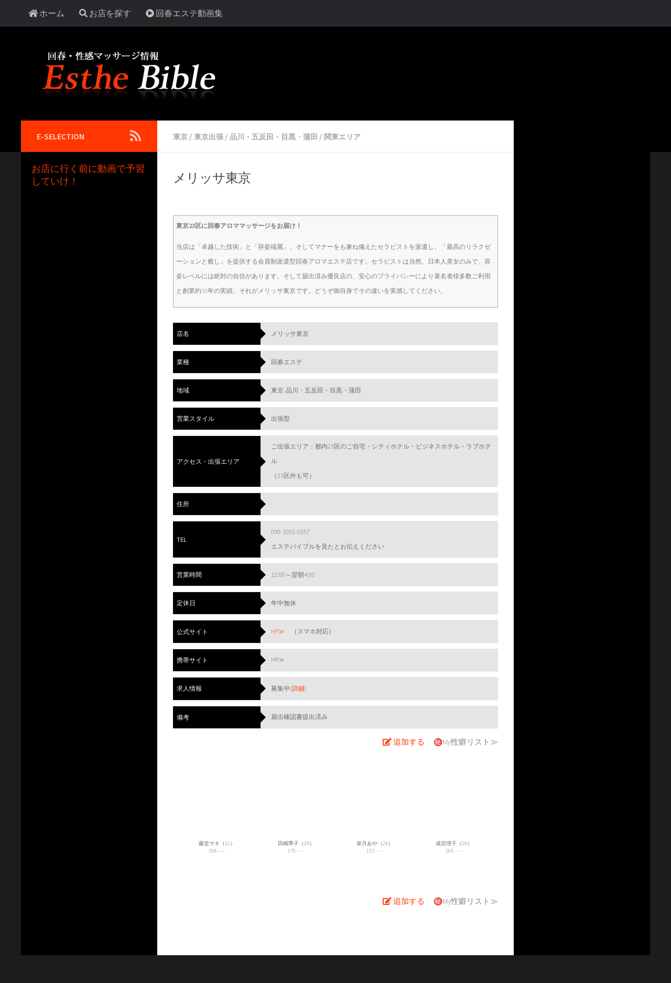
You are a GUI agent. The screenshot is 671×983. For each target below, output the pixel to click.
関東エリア (364, 136)
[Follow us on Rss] (135, 135)
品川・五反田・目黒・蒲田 (286, 136)
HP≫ (278, 631)
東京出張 (213, 136)
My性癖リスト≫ (472, 740)
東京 (181, 136)
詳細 (298, 687)
